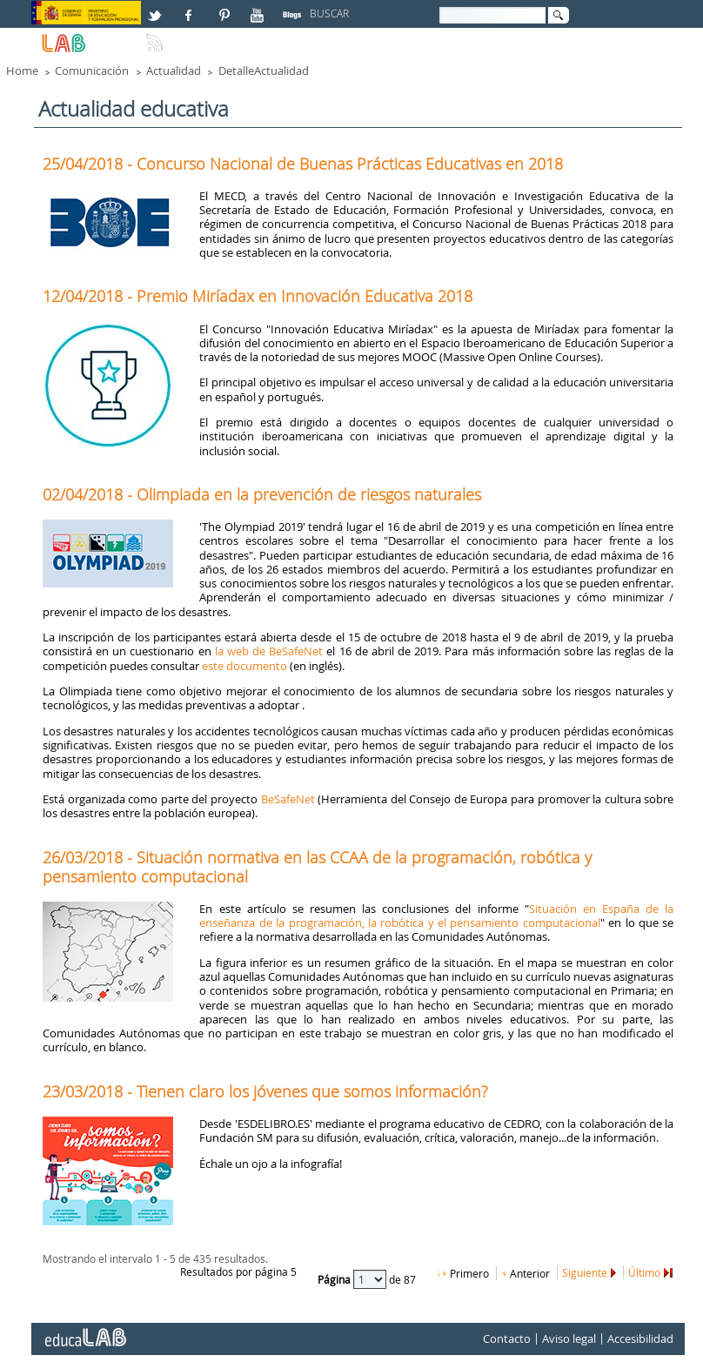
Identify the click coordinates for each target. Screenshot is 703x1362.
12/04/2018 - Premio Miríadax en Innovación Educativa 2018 (257, 295)
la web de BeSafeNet (269, 651)
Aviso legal (569, 1339)
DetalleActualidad (263, 70)
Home (22, 70)
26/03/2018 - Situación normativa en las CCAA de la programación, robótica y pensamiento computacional (317, 867)
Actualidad (173, 70)
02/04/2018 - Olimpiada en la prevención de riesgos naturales (262, 494)
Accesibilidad (640, 1339)
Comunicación (92, 70)
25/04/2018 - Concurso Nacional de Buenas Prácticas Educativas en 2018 (303, 163)
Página (335, 1279)
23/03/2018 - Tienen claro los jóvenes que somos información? (265, 1091)
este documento (244, 666)
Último (644, 1272)
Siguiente (584, 1272)
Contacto (507, 1339)
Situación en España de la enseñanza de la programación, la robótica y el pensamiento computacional (436, 915)
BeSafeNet (288, 799)
